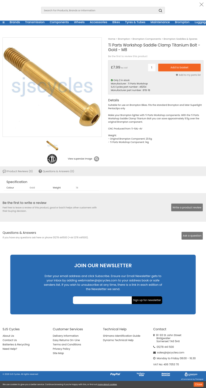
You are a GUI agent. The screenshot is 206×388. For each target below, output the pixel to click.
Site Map (58, 353)
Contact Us (10, 340)
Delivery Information (66, 336)
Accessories (98, 22)
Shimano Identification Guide (121, 336)
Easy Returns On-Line (66, 340)
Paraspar (199, 379)
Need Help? (10, 349)
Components (59, 22)
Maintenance (160, 22)
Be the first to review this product (127, 56)
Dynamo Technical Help (118, 340)
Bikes (116, 22)
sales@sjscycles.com (170, 352)
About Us (8, 336)
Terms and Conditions (67, 344)
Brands (15, 22)
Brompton (182, 22)
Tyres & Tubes (135, 22)
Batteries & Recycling (16, 344)
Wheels (79, 22)
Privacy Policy (61, 349)
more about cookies (107, 384)
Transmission (35, 22)
